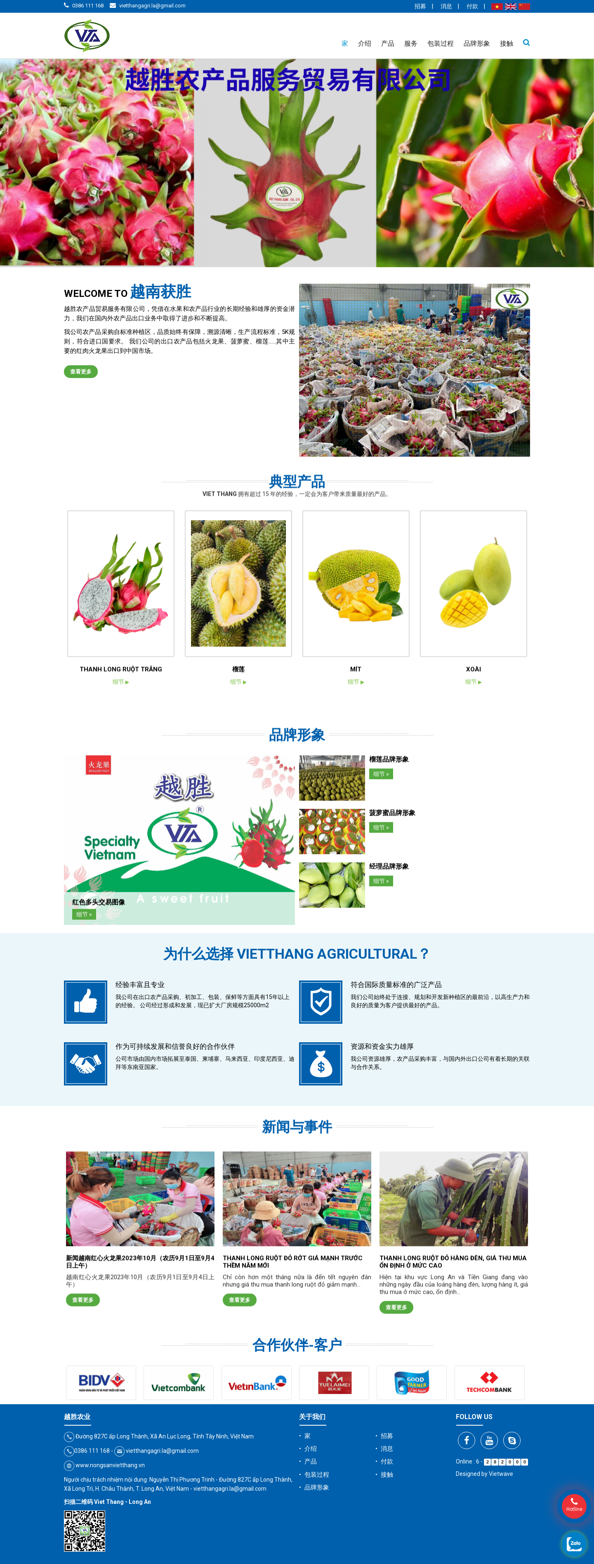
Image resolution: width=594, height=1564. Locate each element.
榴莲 (238, 900)
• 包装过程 (314, 1474)
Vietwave (501, 1474)
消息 (446, 6)
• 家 (305, 1436)
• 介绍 (308, 1448)
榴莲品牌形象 (389, 947)
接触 (506, 43)
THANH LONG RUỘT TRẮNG (121, 900)
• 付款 (384, 1461)
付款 (472, 6)
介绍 (364, 43)
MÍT (355, 900)
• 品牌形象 (314, 1487)
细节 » (84, 1102)
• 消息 (384, 1448)
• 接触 (384, 1474)
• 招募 (384, 1436)
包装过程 (440, 43)
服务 (410, 43)
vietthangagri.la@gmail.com (152, 5)
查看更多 (81, 372)
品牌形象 (477, 43)
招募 (420, 6)
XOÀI (473, 900)
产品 (387, 43)
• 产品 (308, 1461)
